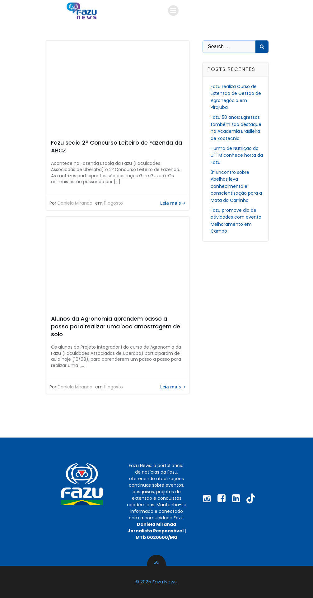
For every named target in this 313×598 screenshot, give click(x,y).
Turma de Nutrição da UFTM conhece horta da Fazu (237, 155)
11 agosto (113, 203)
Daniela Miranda (75, 203)
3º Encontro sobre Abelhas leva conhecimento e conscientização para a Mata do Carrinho (236, 186)
